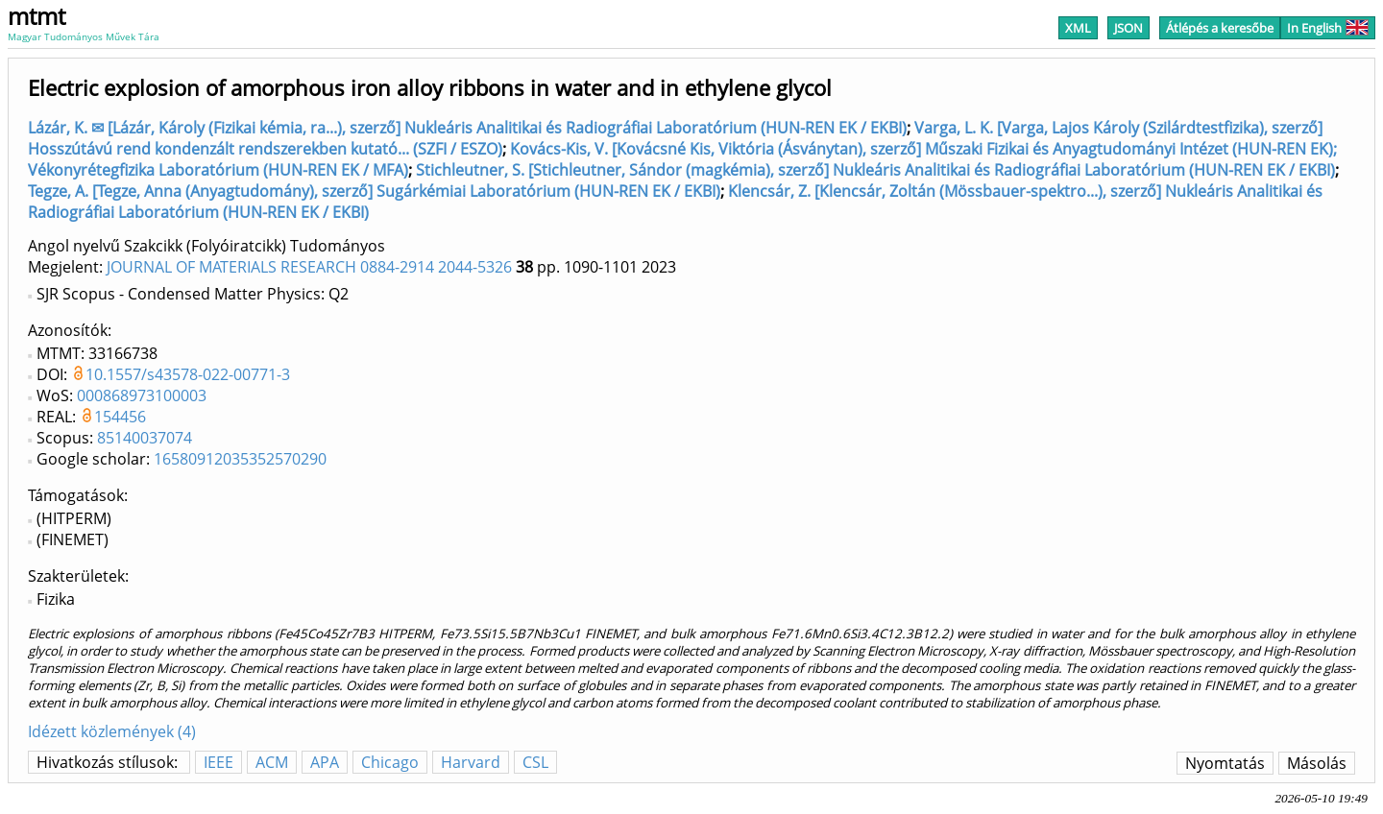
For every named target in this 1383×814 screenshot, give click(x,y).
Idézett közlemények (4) (112, 731)
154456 (120, 416)
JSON (1128, 27)
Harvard (470, 762)
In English (1328, 27)
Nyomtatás (1225, 763)
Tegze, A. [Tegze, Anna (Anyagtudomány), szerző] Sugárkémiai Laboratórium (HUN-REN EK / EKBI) (374, 191)
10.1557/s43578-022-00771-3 (187, 374)
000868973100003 (141, 395)
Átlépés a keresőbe (1220, 27)
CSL (535, 762)
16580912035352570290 (240, 458)
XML (1078, 27)
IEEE (218, 762)
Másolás (1317, 763)
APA (324, 762)
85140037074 (144, 437)
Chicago (390, 762)
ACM (271, 762)
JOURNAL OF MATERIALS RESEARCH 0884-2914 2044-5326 (309, 266)
